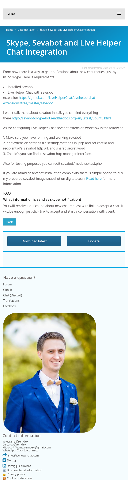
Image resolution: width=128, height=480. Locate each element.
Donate (93, 241)
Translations (11, 300)
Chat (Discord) (12, 295)
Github (7, 290)
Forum (7, 284)
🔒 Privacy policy (14, 474)
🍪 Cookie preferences (18, 478)
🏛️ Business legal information (22, 470)
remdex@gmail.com (37, 447)
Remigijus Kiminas (17, 466)
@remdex (21, 441)
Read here (94, 178)
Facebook (9, 306)
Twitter (9, 460)
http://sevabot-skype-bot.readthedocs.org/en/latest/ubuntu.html (61, 118)
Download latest (34, 241)
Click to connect (27, 450)
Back (10, 222)
